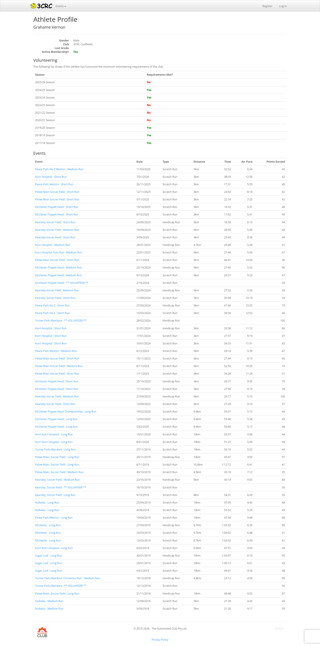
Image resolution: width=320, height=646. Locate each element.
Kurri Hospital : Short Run (51, 177)
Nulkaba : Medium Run (49, 601)
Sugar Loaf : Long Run (48, 555)
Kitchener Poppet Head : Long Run (56, 419)
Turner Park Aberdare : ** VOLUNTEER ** (60, 320)
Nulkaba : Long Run (47, 502)
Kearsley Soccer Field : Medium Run (57, 230)
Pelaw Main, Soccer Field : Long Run (57, 457)
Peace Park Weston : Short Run (54, 184)
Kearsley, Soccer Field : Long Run (55, 495)
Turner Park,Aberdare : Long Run (55, 449)
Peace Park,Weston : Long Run (54, 518)
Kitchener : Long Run (48, 525)
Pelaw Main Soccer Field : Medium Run (59, 366)
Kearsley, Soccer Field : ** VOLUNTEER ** (60, 487)
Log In (283, 6)
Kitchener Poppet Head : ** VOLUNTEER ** (61, 283)
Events (61, 6)
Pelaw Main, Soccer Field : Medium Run (59, 472)
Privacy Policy (160, 640)
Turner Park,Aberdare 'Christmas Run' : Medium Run (67, 578)
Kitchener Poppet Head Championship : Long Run (65, 411)
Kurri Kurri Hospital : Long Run (54, 434)
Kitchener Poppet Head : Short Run (56, 207)
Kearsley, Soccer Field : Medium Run (57, 480)
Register (267, 6)
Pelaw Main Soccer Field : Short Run (57, 192)
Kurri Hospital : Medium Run (52, 245)
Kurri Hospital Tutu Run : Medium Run (58, 252)
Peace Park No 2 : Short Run (52, 305)
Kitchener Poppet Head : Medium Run (58, 267)
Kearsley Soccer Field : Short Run (55, 222)
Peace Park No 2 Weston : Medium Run (59, 169)
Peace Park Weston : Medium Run (56, 351)
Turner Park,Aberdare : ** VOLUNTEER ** (60, 586)
